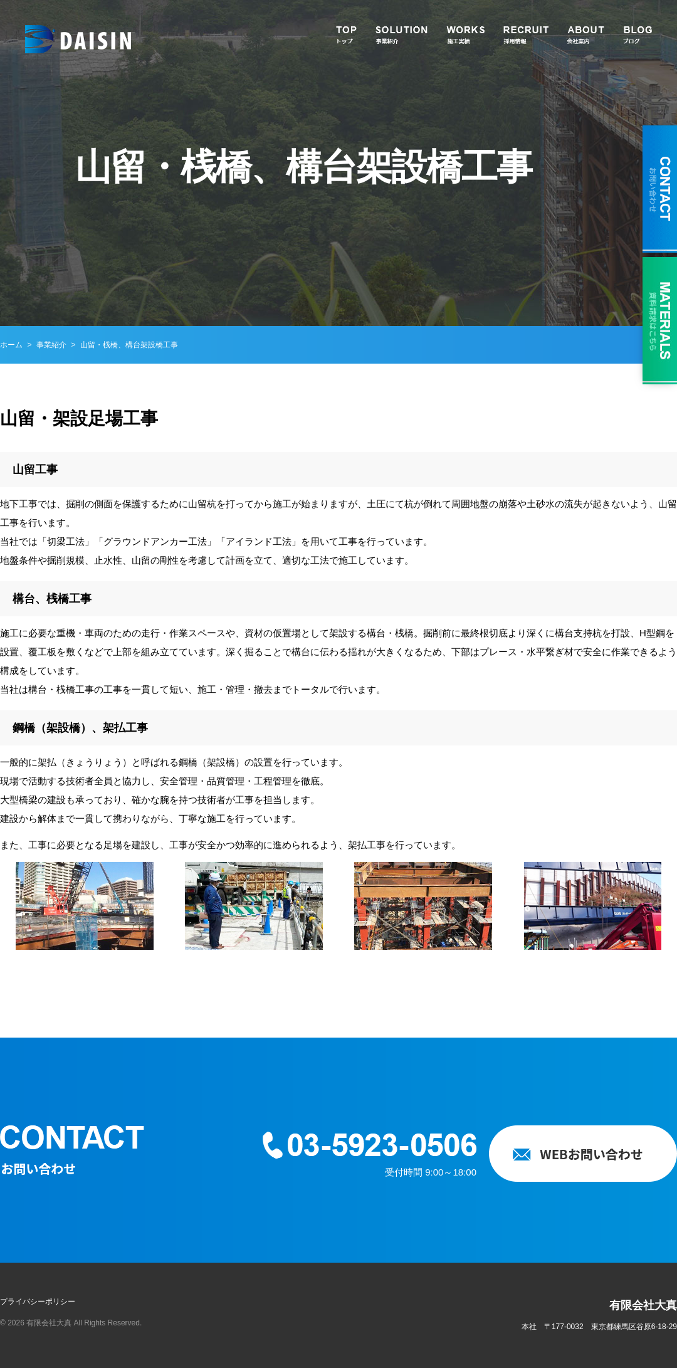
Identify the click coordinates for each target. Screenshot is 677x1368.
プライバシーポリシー (37, 1301)
